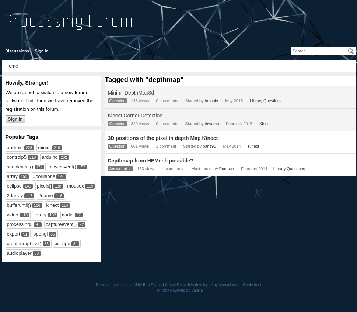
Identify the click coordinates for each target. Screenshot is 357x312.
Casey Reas (175, 285)
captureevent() (61, 224)
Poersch (226, 169)
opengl (40, 234)
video (12, 214)
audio (68, 214)
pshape (62, 243)
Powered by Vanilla (186, 290)
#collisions (44, 176)
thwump (212, 123)
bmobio (211, 101)
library (40, 214)
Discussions (17, 51)
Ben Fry (149, 285)
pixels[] (44, 186)
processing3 (20, 224)
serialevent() (20, 166)
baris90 (209, 146)
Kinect (265, 123)
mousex (75, 186)
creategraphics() (24, 243)
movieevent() (62, 166)
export (13, 234)
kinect (52, 205)
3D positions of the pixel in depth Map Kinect (163, 138)
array (12, 176)
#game (45, 195)
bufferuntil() (19, 205)
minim (44, 147)
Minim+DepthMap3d (131, 93)
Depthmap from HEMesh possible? (150, 161)
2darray (15, 195)
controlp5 (17, 157)
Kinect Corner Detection (135, 116)
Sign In (42, 51)
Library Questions (265, 101)
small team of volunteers (243, 285)
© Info (162, 290)
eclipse (14, 186)
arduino (49, 157)
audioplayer (19, 253)
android (15, 147)
